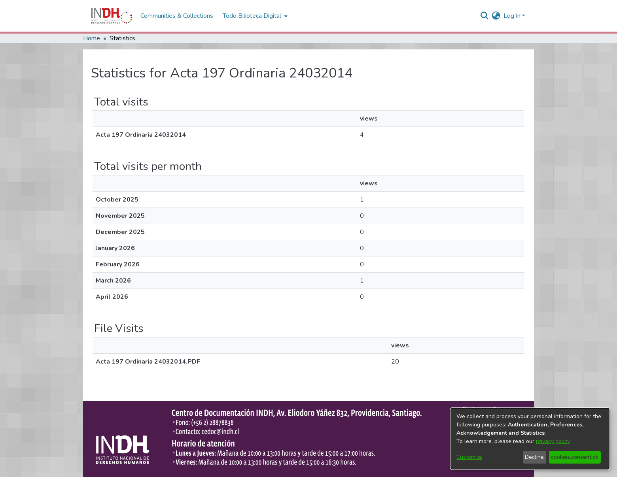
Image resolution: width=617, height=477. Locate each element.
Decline (534, 457)
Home (91, 38)
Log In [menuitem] (511, 15)
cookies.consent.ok (574, 457)
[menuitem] (496, 16)
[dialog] (530, 438)
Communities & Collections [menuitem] (176, 15)
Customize (469, 457)
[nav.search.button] (485, 16)
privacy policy (553, 441)
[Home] (111, 16)
